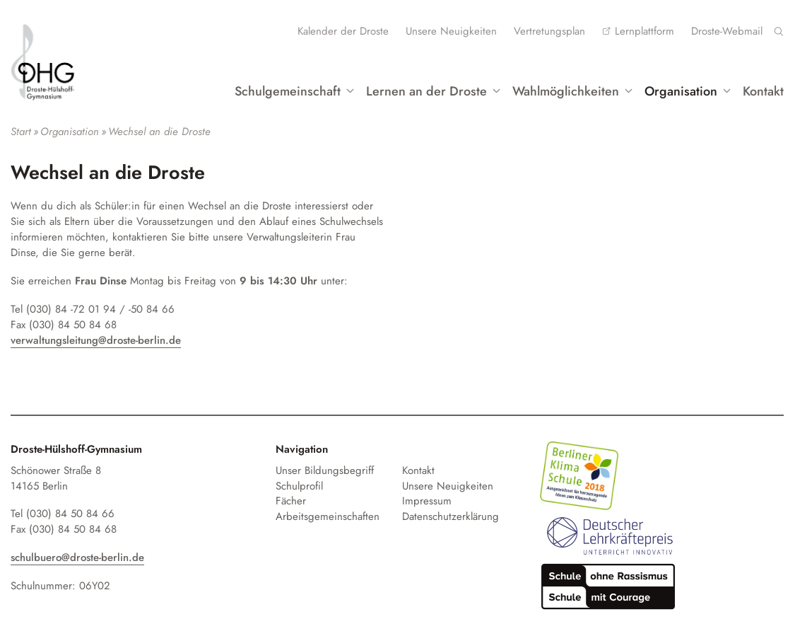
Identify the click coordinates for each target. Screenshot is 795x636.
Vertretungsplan (549, 31)
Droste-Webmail (726, 31)
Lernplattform (644, 31)
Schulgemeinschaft (288, 91)
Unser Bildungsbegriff (325, 470)
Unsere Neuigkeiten (451, 31)
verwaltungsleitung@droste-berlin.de (96, 340)
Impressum (427, 501)
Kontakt (763, 91)
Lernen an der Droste (426, 91)
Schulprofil (299, 486)
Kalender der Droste (343, 31)
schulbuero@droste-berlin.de (77, 557)
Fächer (291, 501)
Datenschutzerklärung (450, 516)
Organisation (680, 91)
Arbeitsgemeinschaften (327, 516)
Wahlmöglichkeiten (565, 91)
